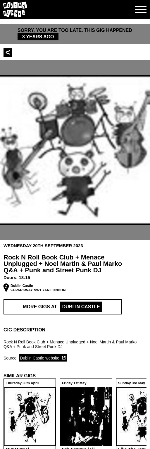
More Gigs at (62, 307)
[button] (75, 330)
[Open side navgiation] (140, 9)
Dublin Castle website (39, 358)
